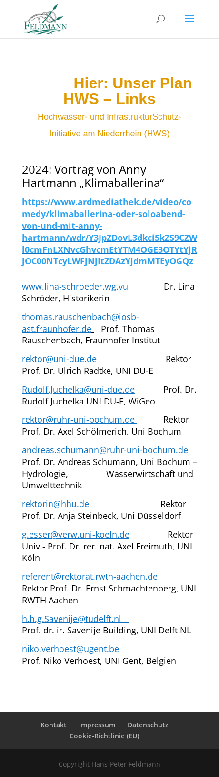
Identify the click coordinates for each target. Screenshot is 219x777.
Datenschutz (148, 724)
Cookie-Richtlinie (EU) (104, 735)
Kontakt (53, 724)
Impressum (97, 724)
